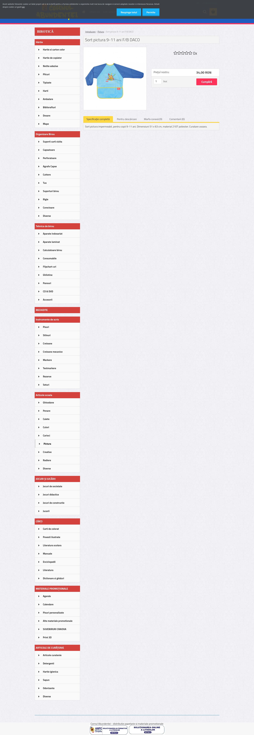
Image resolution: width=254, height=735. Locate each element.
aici (23, 6)
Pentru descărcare (127, 119)
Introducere (90, 31)
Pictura (101, 31)
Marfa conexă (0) (153, 119)
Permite (150, 12)
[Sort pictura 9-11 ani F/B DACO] (114, 48)
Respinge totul (129, 12)
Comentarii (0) (177, 119)
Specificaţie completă (98, 119)
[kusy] (158, 81)
